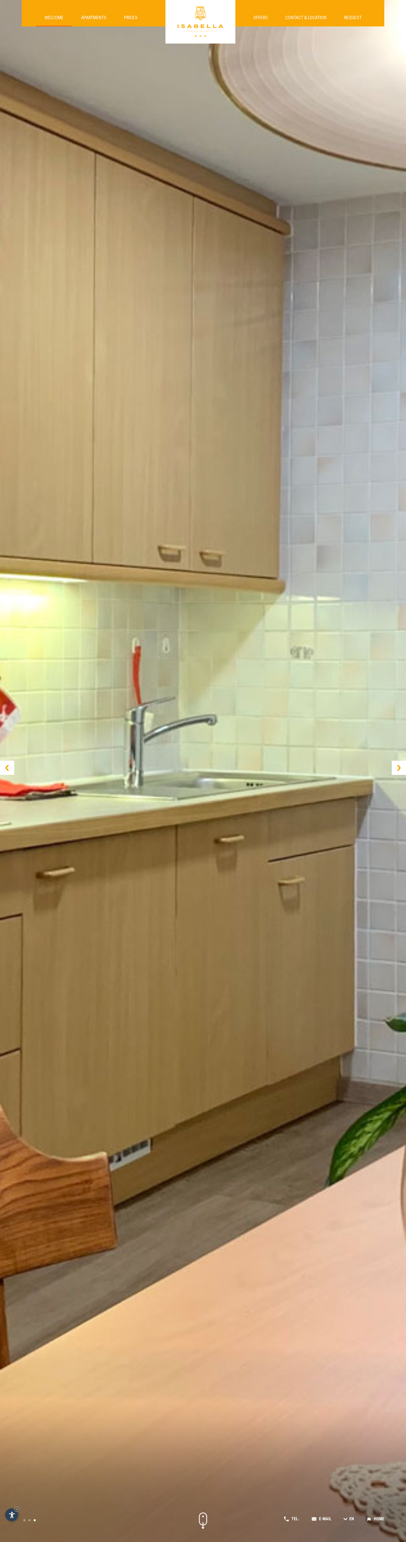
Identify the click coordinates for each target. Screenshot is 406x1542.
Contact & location (306, 20)
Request (353, 20)
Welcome (54, 20)
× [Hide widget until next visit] (17, 1509)
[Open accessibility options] (11, 1514)
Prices (131, 20)
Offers (260, 20)
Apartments (94, 20)
